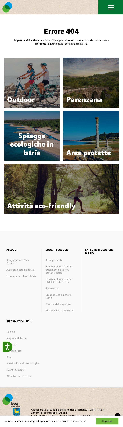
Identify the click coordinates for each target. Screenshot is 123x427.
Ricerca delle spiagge (58, 304)
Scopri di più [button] (78, 421)
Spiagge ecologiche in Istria (59, 296)
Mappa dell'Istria (16, 338)
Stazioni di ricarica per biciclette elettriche (59, 280)
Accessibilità (13, 351)
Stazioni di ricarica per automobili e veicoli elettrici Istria (59, 269)
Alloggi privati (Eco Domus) (17, 262)
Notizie (10, 332)
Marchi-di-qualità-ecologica (22, 363)
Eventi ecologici (15, 370)
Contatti (11, 344)
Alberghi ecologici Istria (20, 269)
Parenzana (52, 288)
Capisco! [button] (107, 421)
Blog (9, 357)
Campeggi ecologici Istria (21, 276)
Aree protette (54, 260)
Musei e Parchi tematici (60, 310)
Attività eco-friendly (18, 376)
